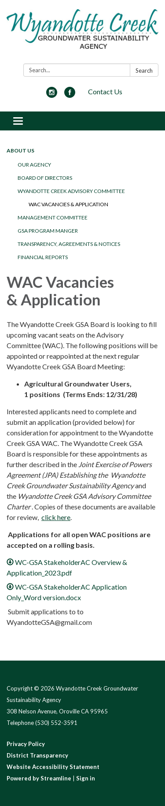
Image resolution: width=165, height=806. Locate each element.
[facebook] (69, 95)
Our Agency (34, 164)
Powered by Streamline (39, 778)
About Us (20, 150)
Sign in (85, 778)
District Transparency (37, 755)
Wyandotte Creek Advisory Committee (71, 191)
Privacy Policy (26, 743)
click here (55, 517)
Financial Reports (43, 257)
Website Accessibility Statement (53, 766)
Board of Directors (45, 178)
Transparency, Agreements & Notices (69, 244)
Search (144, 70)
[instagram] (51, 95)
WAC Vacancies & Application (68, 204)
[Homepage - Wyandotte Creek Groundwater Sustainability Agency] (82, 33)
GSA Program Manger (48, 230)
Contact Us (105, 91)
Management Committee (53, 217)
